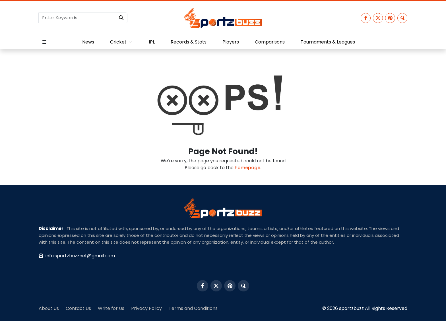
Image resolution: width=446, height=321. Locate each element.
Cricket (121, 42)
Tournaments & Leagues (328, 42)
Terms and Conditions (193, 308)
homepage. (248, 167)
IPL (152, 42)
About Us (49, 308)
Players (230, 42)
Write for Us (111, 308)
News (88, 42)
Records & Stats (189, 42)
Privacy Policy (146, 308)
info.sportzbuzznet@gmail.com (77, 255)
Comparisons (270, 42)
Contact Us (78, 308)
